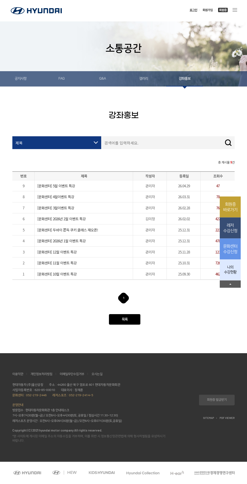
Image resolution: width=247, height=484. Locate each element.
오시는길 (97, 374)
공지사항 (20, 78)
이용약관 (17, 374)
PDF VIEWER (227, 418)
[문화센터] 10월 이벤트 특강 (57, 274)
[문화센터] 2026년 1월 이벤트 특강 (61, 240)
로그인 (193, 10)
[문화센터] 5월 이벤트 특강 (56, 185)
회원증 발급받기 (217, 400)
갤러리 (143, 78)
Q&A (102, 78)
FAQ (61, 78)
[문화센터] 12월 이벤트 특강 (57, 251)
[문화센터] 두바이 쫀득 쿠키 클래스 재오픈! (67, 229)
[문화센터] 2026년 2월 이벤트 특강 (61, 218)
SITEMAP (208, 418)
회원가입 (208, 10)
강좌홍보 (184, 78)
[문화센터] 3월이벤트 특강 (55, 207)
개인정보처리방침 (41, 374)
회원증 (223, 10)
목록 (125, 319)
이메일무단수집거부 (72, 374)
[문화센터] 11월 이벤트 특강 (57, 262)
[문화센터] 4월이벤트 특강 (55, 196)
